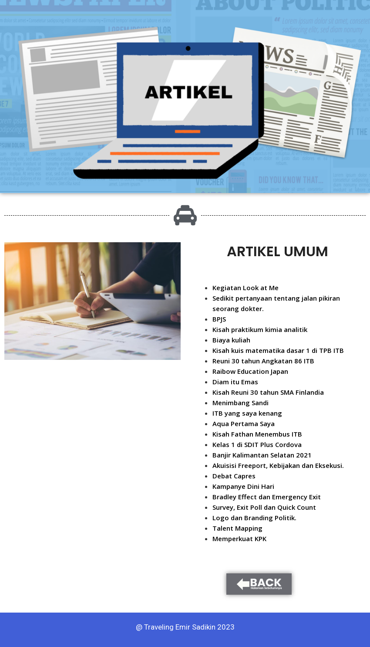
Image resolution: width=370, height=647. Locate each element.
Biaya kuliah (231, 339)
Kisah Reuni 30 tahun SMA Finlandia (268, 392)
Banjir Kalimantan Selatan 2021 (262, 455)
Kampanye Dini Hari (243, 486)
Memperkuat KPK (239, 538)
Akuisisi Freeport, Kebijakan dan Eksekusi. (278, 465)
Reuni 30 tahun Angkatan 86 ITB (263, 360)
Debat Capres (234, 475)
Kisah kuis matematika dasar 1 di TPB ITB (278, 350)
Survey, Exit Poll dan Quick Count (264, 507)
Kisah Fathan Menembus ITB (257, 434)
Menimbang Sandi (240, 402)
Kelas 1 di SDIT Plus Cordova (257, 444)
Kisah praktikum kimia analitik (259, 329)
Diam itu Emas (235, 381)
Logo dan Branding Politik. (254, 517)
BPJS (219, 319)
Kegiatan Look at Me (245, 287)
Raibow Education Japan (250, 371)
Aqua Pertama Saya (243, 423)
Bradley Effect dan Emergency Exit (266, 496)
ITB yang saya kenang (247, 413)
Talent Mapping (237, 528)
